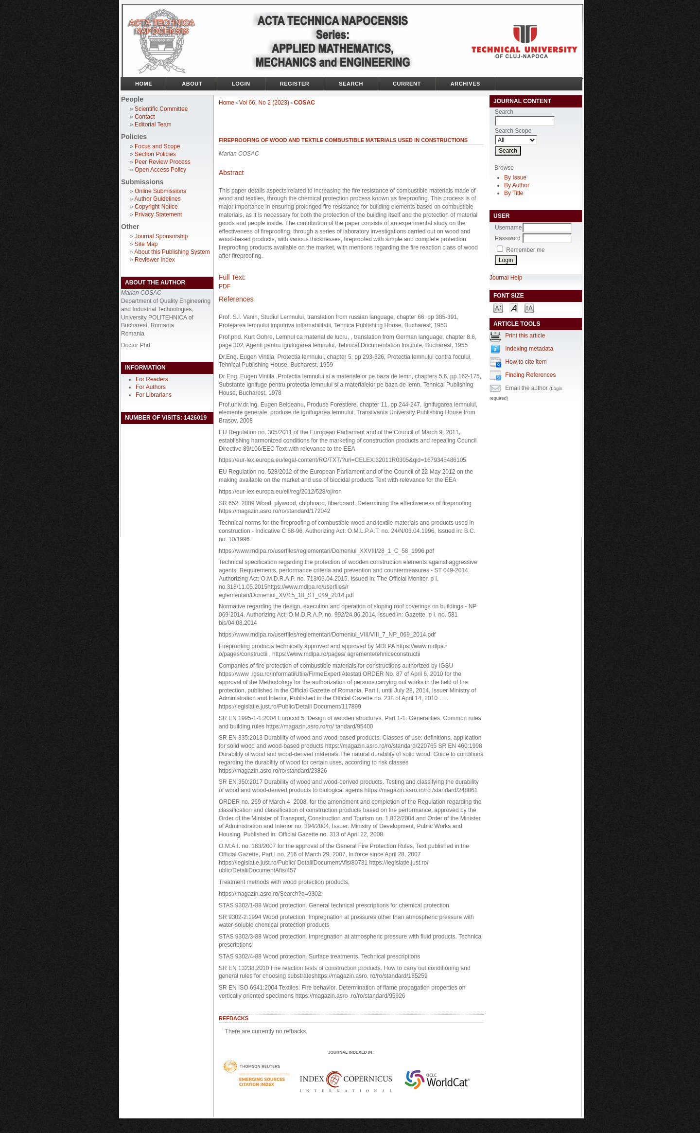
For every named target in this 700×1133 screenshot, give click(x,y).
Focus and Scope (157, 146)
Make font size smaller (498, 307)
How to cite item (525, 361)
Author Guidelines (157, 198)
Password (508, 238)
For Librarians (154, 394)
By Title (513, 193)
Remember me (525, 250)
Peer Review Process (163, 162)
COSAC (304, 102)
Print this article (525, 335)
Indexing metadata (529, 348)
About (192, 84)
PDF (224, 286)
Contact (145, 116)
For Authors (151, 387)
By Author (516, 185)
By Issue (515, 177)
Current (407, 84)
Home (143, 84)
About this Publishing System (172, 251)
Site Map (146, 244)
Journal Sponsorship (161, 236)
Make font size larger (529, 307)
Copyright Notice (156, 206)
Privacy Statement (158, 214)
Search (351, 84)
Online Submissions (160, 191)
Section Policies (155, 154)
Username (508, 227)
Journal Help (506, 277)
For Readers (152, 379)
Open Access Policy (160, 169)
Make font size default (514, 307)
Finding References (530, 375)
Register (295, 84)
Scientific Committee (161, 109)
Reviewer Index (155, 259)
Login (241, 84)
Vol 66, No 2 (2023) (264, 102)
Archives (465, 84)
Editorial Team (153, 124)
